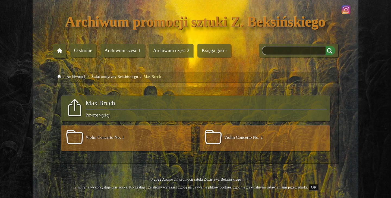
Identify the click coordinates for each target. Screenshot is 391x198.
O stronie (83, 50)
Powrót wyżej (97, 115)
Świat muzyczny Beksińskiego (114, 77)
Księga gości (213, 50)
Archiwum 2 (171, 50)
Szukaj (330, 50)
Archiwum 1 (123, 50)
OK (313, 187)
